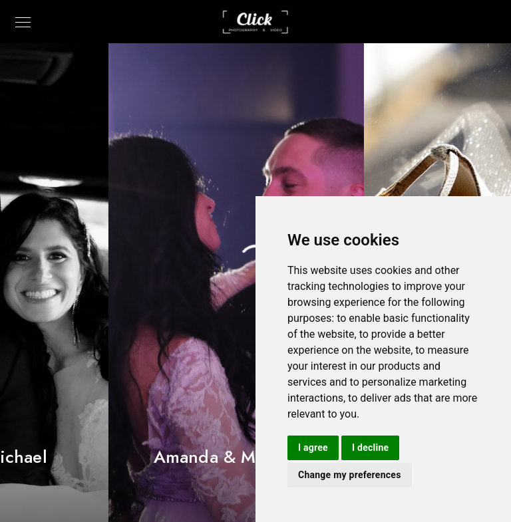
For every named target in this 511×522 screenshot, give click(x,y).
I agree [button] (313, 447)
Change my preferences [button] (349, 474)
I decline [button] (370, 447)
